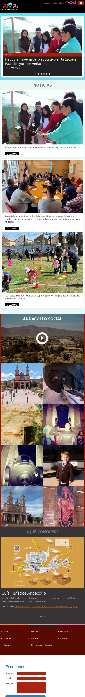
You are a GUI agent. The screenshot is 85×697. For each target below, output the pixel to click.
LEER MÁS (13, 68)
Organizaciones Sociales (41, 645)
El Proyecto (63, 638)
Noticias (7, 638)
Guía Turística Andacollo (23, 593)
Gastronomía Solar (22, 606)
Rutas (75, 606)
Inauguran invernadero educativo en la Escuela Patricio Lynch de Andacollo (40, 61)
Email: (8, 678)
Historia (34, 638)
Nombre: (9, 673)
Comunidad (63, 631)
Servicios (35, 631)
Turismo (7, 645)
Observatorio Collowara (60, 606)
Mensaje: (9, 683)
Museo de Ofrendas (40, 606)
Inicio (6, 631)
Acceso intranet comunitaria (53, 3)
